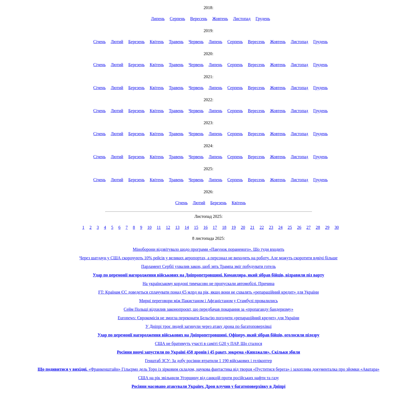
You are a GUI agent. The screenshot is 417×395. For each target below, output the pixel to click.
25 (290, 227)
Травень (176, 41)
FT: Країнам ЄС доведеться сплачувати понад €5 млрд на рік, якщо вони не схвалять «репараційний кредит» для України (208, 292)
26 (299, 227)
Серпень (177, 18)
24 (280, 227)
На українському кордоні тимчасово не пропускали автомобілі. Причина (208, 283)
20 (243, 227)
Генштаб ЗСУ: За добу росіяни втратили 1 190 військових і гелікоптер (208, 360)
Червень (196, 41)
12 (168, 227)
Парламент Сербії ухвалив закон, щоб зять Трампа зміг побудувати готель (208, 266)
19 (234, 227)
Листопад (242, 18)
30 (337, 227)
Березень (136, 41)
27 (308, 227)
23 (271, 227)
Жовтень (220, 18)
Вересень (198, 18)
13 (177, 227)
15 (196, 227)
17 (215, 227)
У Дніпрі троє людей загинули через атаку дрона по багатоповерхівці (208, 326)
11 (159, 227)
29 (327, 227)
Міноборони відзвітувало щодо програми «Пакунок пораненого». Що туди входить (208, 249)
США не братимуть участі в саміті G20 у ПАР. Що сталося (208, 343)
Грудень (263, 18)
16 (205, 227)
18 (224, 227)
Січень (99, 41)
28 (318, 227)
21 (252, 227)
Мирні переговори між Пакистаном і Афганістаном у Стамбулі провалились (208, 300)
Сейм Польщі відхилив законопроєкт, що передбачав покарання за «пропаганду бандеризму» (208, 309)
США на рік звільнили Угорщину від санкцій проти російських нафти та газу (208, 377)
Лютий (117, 41)
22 (262, 227)
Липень (158, 18)
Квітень (157, 41)
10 (149, 227)
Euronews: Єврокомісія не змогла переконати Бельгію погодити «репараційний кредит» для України (208, 318)
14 (187, 227)
